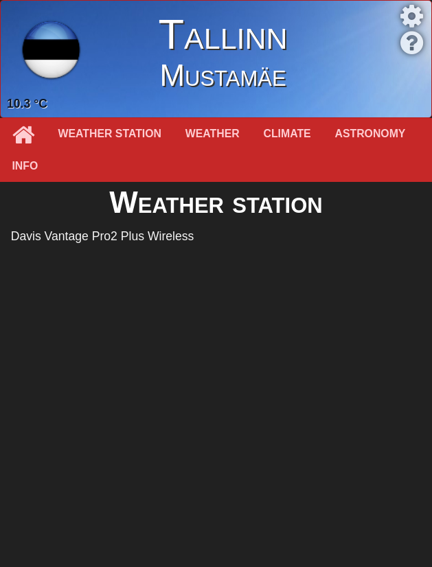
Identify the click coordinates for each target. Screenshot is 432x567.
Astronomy (370, 133)
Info (25, 166)
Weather (212, 133)
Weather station (109, 133)
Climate (287, 133)
